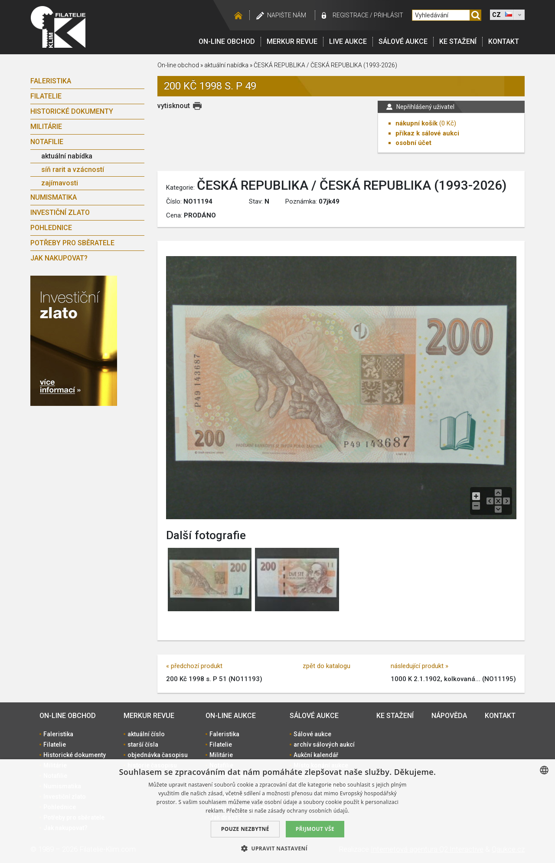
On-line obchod (227, 41)
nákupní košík (416, 123)
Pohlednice (51, 228)
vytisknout (173, 106)
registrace (351, 15)
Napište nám (286, 15)
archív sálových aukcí (324, 744)
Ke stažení (458, 41)
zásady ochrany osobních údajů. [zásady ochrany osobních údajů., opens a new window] (308, 810)
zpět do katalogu (326, 666)
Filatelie (46, 96)
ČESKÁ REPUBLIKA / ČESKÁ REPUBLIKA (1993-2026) (325, 65)
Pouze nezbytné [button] (245, 829)
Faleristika (50, 81)
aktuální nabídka (66, 156)
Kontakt (503, 41)
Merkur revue (292, 41)
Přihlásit (388, 15)
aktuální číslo (146, 734)
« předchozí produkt (194, 666)
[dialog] (277, 811)
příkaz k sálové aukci (427, 133)
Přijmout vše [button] (315, 829)
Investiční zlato (60, 212)
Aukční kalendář (316, 754)
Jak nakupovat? (59, 258)
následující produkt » (419, 666)
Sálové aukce (403, 41)
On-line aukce (231, 715)
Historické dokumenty (71, 111)
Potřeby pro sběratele (72, 243)
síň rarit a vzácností (72, 169)
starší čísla (142, 744)
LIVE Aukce (348, 41)
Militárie (46, 126)
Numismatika (53, 197)
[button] (277, 848)
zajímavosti (59, 183)
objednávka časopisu (157, 754)
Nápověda (449, 715)
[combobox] (544, 770)
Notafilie (46, 142)
